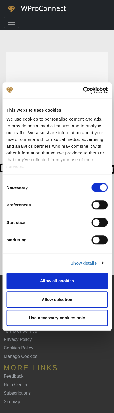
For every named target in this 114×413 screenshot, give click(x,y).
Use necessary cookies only (57, 317)
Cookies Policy (18, 348)
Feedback (13, 376)
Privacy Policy (18, 339)
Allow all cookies (57, 280)
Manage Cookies (20, 356)
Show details (84, 263)
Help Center (16, 384)
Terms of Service (20, 331)
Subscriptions (17, 393)
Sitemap (12, 401)
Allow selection (57, 299)
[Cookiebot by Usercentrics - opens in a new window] (83, 90)
